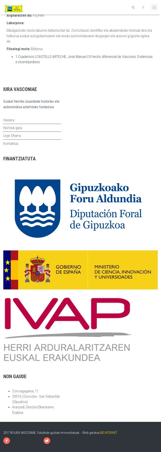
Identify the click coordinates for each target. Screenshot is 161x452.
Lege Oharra (12, 135)
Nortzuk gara (12, 128)
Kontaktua (10, 143)
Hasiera (8, 120)
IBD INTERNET (108, 433)
